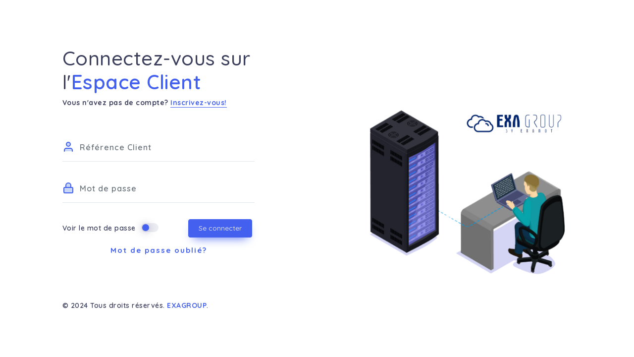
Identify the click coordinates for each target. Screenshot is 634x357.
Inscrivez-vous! (198, 102)
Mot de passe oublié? (158, 250)
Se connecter (220, 228)
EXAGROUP (187, 305)
